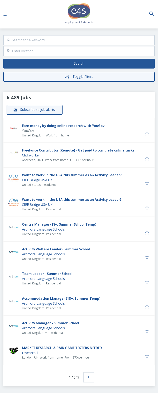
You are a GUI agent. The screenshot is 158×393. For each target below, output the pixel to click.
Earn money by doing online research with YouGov (63, 125)
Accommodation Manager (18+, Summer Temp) (61, 298)
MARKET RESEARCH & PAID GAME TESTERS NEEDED (62, 348)
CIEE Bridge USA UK (37, 180)
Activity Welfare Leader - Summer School (56, 249)
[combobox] (79, 40)
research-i (30, 352)
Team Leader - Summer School (47, 273)
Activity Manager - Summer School (50, 323)
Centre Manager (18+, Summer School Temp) (59, 224)
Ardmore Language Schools (43, 229)
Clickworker (31, 155)
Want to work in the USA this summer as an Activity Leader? (72, 175)
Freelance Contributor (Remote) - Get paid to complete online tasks (78, 150)
